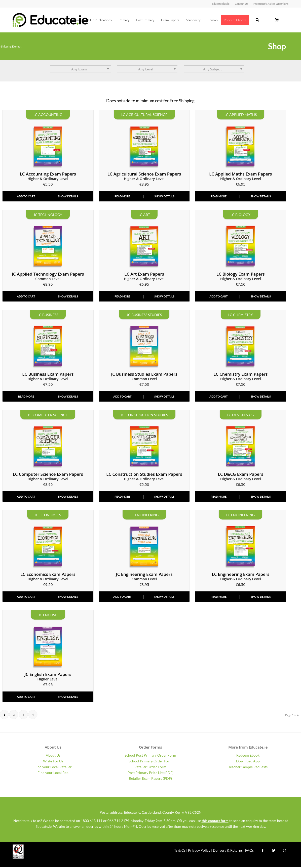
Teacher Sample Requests (248, 767)
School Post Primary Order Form (150, 755)
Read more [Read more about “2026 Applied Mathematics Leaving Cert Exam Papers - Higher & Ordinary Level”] (219, 196)
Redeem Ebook (247, 755)
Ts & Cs (179, 850)
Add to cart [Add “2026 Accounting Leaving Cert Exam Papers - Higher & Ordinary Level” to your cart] (26, 196)
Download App (248, 761)
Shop (277, 46)
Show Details (68, 196)
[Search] (257, 19)
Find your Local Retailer (53, 767)
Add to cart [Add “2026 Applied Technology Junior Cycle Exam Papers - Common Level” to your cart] (26, 296)
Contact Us (241, 3)
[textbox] (80, 69)
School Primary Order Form (150, 761)
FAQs (249, 850)
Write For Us (53, 761)
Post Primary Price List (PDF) (150, 772)
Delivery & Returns (228, 850)
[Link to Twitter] (273, 850)
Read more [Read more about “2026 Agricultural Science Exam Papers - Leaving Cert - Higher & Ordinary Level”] (122, 196)
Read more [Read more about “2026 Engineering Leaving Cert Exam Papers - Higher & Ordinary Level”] (219, 596)
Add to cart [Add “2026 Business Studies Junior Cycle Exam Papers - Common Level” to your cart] (122, 396)
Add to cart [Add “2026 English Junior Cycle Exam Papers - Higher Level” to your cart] (26, 696)
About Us (53, 755)
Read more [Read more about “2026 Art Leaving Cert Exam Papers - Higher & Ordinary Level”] (122, 296)
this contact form (215, 820)
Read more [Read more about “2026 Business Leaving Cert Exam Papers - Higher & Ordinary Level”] (26, 396)
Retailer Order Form (150, 767)
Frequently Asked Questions (270, 3)
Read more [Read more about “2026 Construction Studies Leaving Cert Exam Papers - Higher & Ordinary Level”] (122, 496)
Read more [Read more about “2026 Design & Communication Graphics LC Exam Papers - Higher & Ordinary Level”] (219, 496)
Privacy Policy (199, 850)
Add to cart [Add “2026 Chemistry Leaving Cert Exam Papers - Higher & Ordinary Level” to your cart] (218, 396)
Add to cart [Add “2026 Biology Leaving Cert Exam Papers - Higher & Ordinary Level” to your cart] (218, 296)
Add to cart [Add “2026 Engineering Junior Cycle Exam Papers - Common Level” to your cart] (122, 596)
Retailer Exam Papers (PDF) (150, 778)
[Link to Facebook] (262, 850)
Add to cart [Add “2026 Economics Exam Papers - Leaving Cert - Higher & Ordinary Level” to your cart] (26, 596)
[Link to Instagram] (284, 850)
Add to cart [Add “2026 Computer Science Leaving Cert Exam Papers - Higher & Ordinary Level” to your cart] (26, 496)
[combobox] (80, 68)
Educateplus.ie (221, 3)
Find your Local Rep (52, 772)
